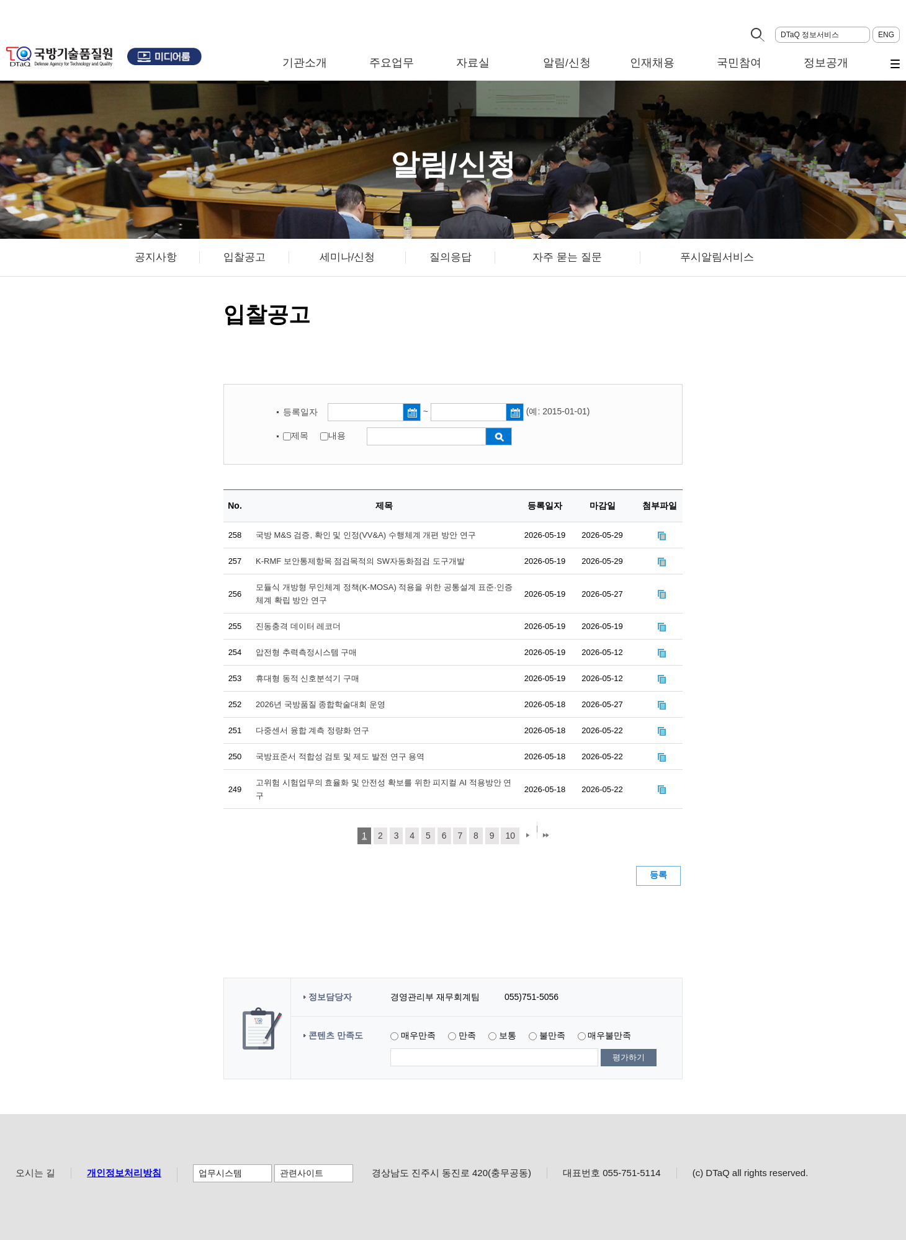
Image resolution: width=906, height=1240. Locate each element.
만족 (467, 1035)
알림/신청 (567, 63)
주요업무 (391, 63)
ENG (886, 34)
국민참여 (739, 63)
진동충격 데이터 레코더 (298, 626)
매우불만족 (609, 1035)
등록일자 (301, 412)
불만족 (552, 1035)
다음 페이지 (526, 836)
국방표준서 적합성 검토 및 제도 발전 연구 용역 (340, 756)
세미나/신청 (347, 257)
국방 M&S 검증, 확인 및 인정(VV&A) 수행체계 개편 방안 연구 (366, 535)
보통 (507, 1035)
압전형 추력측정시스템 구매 (306, 652)
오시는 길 (35, 1172)
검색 (498, 436)
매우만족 (418, 1035)
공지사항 (156, 257)
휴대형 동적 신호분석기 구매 (307, 678)
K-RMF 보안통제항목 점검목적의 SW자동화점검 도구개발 (360, 561)
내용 (337, 436)
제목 (299, 436)
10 (510, 836)
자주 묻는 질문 (566, 257)
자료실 (473, 63)
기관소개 (304, 63)
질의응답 (450, 257)
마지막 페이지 (545, 836)
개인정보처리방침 (124, 1172)
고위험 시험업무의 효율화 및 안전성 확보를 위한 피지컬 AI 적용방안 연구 (383, 789)
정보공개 (826, 63)
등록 (658, 875)
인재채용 (652, 63)
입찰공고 (244, 257)
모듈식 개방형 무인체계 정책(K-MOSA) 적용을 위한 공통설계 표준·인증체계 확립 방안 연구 (384, 593)
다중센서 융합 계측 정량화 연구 (312, 730)
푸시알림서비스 (717, 257)
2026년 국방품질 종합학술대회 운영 (320, 704)
